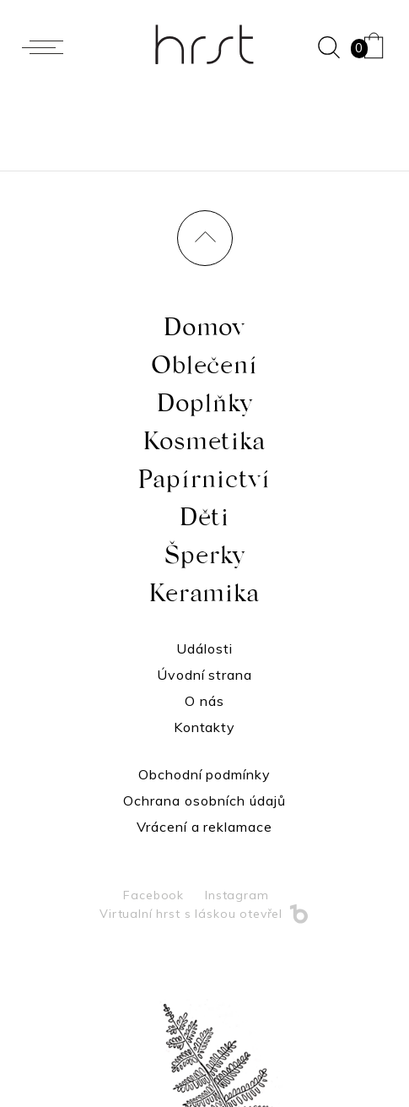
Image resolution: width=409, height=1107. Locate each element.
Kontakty (205, 727)
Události (204, 648)
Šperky (204, 559)
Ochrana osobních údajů (204, 800)
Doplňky (204, 407)
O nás (204, 700)
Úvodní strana (204, 674)
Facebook (153, 895)
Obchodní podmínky (204, 774)
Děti (205, 521)
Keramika (205, 597)
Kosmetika (204, 445)
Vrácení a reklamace (204, 826)
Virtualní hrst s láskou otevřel (204, 913)
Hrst (204, 44)
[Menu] (46, 47)
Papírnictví (204, 483)
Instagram (237, 895)
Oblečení (205, 369)
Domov (205, 331)
